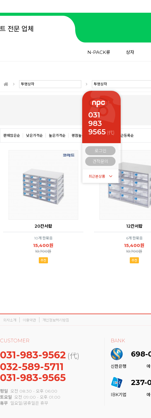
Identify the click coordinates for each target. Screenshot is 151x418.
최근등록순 (125, 135)
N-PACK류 (98, 52)
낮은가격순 (34, 135)
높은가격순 (57, 135)
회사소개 (9, 320)
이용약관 (29, 320)
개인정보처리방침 (55, 320)
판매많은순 (11, 135)
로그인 (100, 150)
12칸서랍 (134, 226)
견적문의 (100, 161)
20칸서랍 (43, 226)
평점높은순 (80, 135)
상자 (130, 52)
